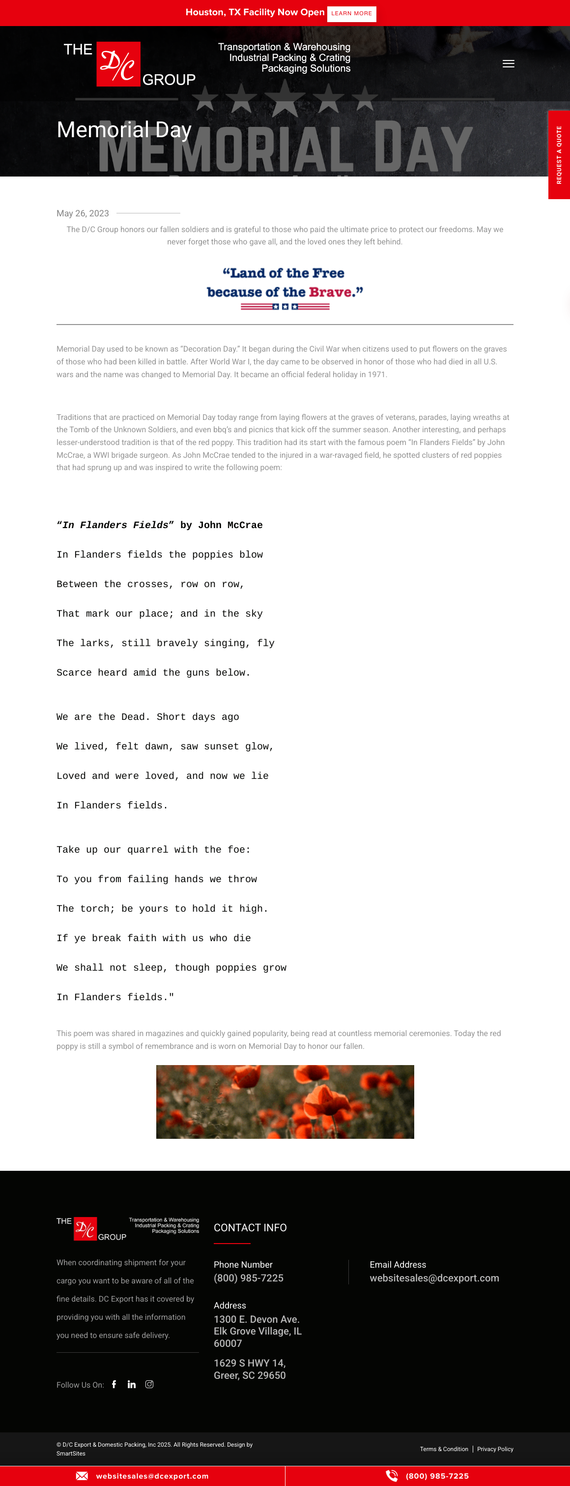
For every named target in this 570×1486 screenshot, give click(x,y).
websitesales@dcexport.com (142, 1476)
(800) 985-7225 (427, 1476)
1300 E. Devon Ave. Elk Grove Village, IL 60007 (258, 1331)
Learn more (351, 13)
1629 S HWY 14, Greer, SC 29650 (250, 1369)
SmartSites (71, 1453)
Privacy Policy (495, 1449)
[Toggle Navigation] (508, 63)
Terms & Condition (444, 1449)
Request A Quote (559, 154)
